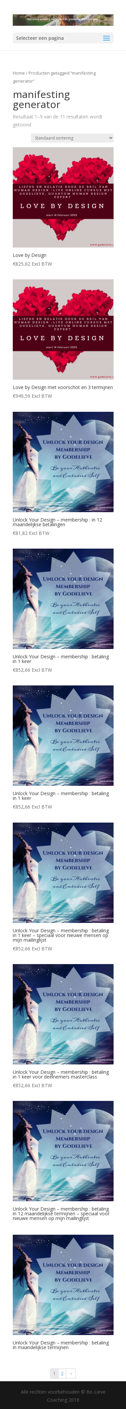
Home (19, 73)
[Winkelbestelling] (72, 138)
